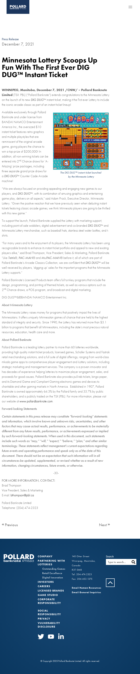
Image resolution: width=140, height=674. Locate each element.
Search (110, 556)
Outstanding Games (53, 568)
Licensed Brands (51, 590)
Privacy (44, 618)
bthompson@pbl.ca (22, 495)
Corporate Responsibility (49, 601)
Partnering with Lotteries (51, 562)
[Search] (133, 562)
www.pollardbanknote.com (36, 401)
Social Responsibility (49, 612)
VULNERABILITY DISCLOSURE (49, 624)
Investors (46, 582)
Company (45, 556)
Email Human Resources (86, 587)
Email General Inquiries (86, 592)
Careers (44, 586)
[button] (130, 7)
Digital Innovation (52, 577)
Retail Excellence (52, 573)
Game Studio (48, 595)
